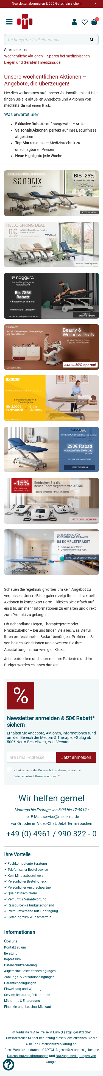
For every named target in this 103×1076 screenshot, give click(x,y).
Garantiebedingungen (20, 983)
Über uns (10, 941)
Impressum (12, 959)
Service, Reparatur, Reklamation (27, 995)
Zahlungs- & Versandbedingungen (29, 977)
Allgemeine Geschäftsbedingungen (30, 971)
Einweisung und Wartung (22, 989)
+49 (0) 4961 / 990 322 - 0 (51, 833)
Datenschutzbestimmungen (27, 1056)
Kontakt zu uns (15, 947)
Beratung (11, 953)
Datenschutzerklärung (52, 770)
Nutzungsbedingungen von (76, 1056)
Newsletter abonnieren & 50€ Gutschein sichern (47, 3)
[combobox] (44, 39)
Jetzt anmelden (76, 757)
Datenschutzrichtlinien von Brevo (35, 776)
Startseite (12, 50)
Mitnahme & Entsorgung (22, 1001)
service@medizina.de (61, 816)
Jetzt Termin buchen (75, 823)
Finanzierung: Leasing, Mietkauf (27, 1007)
